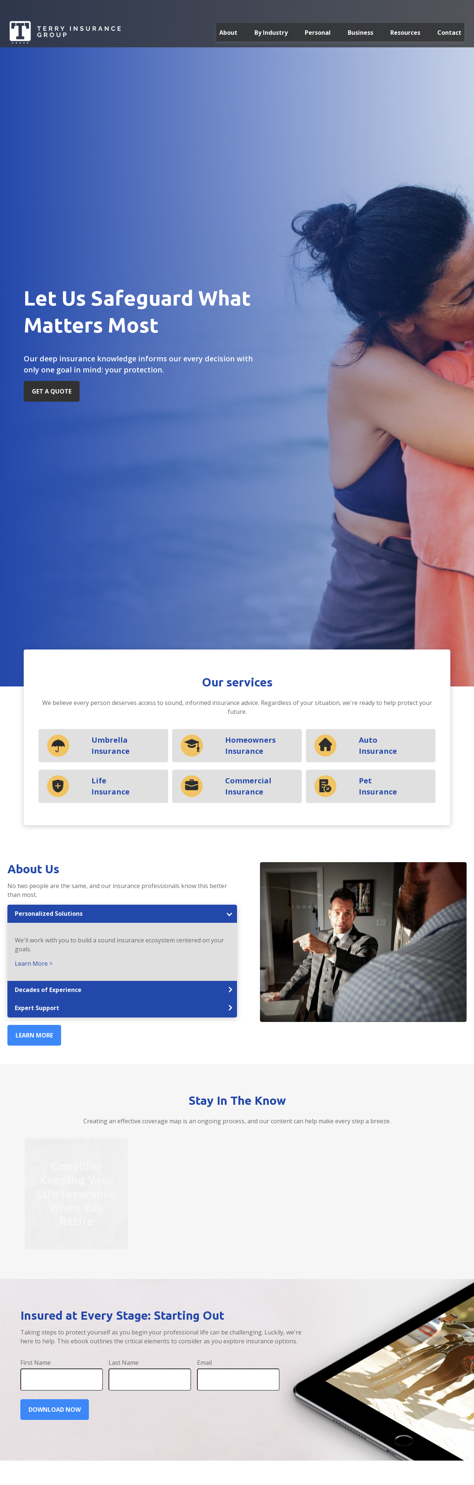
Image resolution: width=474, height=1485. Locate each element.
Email (204, 1363)
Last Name (123, 1363)
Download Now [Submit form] (55, 1409)
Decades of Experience (48, 990)
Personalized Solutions (49, 913)
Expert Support (37, 1008)
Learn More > (34, 963)
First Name (35, 1363)
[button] (228, 15)
